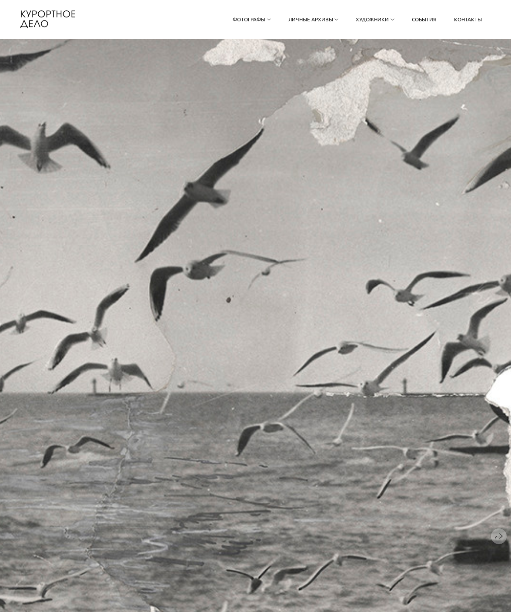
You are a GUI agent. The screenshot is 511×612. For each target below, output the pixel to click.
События (424, 19)
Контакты (468, 19)
